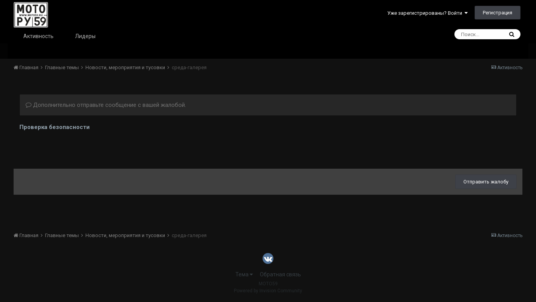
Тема (244, 274)
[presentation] (78, 148)
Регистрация (497, 13)
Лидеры (85, 36)
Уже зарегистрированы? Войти (427, 13)
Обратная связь (280, 274)
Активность (38, 36)
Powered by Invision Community (268, 290)
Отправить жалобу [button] (485, 182)
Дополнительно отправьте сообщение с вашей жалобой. (106, 104)
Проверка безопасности (54, 127)
